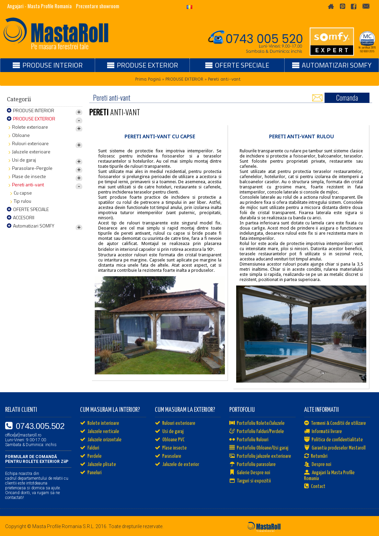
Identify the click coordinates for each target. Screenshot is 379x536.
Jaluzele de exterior (177, 464)
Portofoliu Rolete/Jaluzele (257, 423)
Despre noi (317, 464)
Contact (314, 486)
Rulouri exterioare (175, 423)
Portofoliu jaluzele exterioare (260, 456)
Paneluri (91, 473)
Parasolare (168, 456)
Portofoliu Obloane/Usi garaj (258, 448)
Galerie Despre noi (249, 473)
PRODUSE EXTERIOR (184, 79)
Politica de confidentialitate (333, 440)
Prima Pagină (148, 79)
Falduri (89, 448)
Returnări (316, 456)
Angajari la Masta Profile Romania (329, 475)
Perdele (91, 456)
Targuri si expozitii (250, 481)
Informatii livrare (323, 431)
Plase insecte (171, 448)
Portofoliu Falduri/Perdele (256, 431)
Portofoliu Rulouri (248, 440)
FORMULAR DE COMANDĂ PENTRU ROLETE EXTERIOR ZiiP (36, 459)
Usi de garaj (169, 431)
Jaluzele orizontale (101, 440)
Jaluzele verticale (99, 431)
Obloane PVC (170, 440)
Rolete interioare (99, 423)
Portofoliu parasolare (252, 464)
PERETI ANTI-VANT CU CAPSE (159, 136)
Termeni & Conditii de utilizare (335, 423)
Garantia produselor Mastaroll (335, 448)
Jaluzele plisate (98, 464)
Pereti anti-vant (224, 79)
